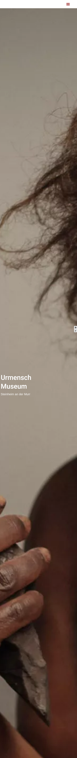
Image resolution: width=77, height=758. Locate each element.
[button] (68, 4)
